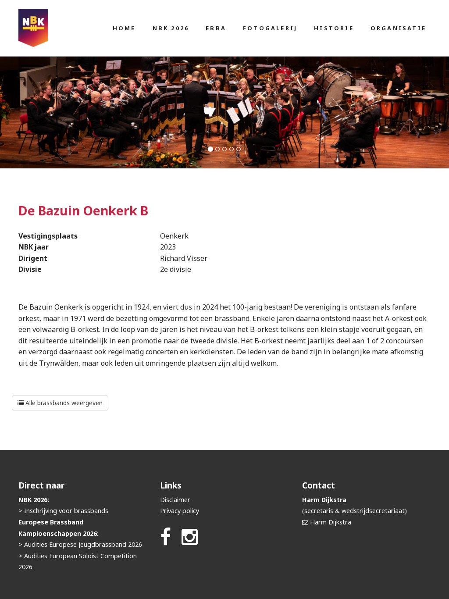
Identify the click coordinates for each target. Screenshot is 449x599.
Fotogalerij (270, 28)
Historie (334, 28)
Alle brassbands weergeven (60, 403)
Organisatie (398, 28)
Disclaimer (175, 500)
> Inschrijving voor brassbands (63, 510)
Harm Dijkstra (330, 522)
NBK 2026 (171, 28)
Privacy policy (179, 510)
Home (124, 28)
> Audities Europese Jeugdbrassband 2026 (80, 544)
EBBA (216, 28)
